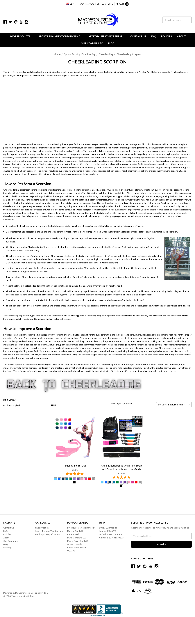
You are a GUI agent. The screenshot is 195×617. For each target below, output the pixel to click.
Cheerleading (106, 54)
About (181, 36)
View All (71, 550)
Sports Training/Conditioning (60, 36)
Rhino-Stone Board (76, 547)
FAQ (153, 36)
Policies (166, 36)
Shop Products (21, 36)
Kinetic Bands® (75, 531)
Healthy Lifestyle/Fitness (106, 36)
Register (94, 3)
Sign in (83, 3)
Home (57, 54)
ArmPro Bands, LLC (76, 544)
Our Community (92, 43)
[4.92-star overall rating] (74, 474)
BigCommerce (22, 592)
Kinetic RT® (73, 534)
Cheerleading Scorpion (129, 54)
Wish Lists (107, 3)
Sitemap (7, 547)
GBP (71, 3)
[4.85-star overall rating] (121, 477)
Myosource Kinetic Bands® (80, 527)
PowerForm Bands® (77, 541)
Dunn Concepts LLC (76, 537)
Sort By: (162, 404)
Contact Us (138, 36)
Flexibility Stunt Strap (75, 465)
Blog (111, 43)
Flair (45, 592)
